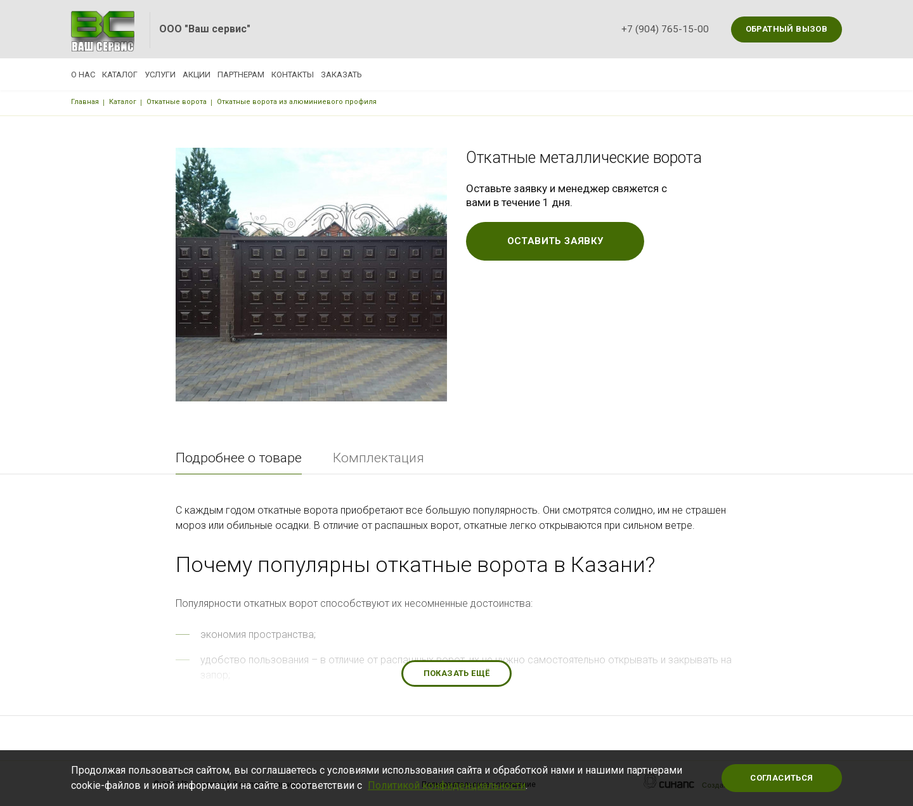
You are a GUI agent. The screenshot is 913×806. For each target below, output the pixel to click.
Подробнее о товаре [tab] (239, 457)
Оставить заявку (555, 241)
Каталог (135, 74)
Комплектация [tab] (378, 457)
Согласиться (781, 778)
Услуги (190, 74)
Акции (242, 74)
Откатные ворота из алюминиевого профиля (297, 102)
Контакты (368, 74)
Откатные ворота (176, 102)
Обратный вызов (787, 29)
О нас (83, 74)
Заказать (432, 74)
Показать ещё (457, 673)
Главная (85, 102)
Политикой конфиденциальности (447, 785)
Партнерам (301, 74)
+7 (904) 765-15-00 (665, 29)
